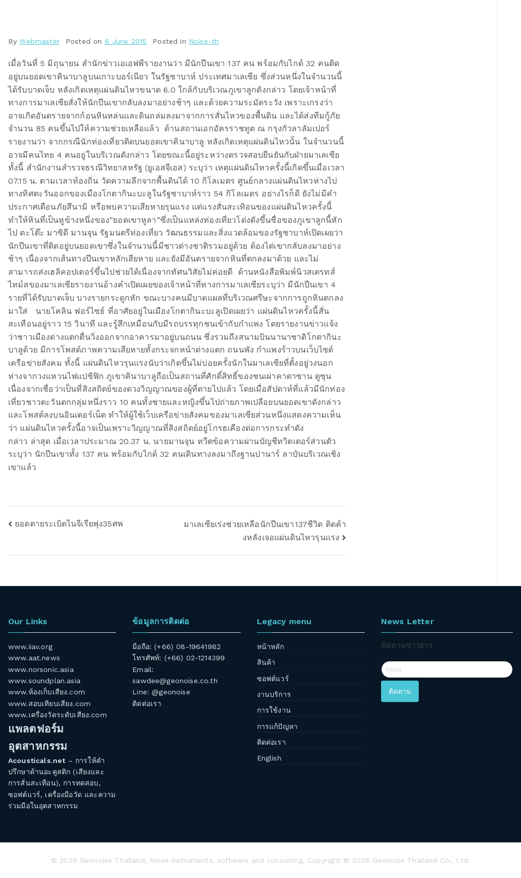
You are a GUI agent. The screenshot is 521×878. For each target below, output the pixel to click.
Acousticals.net (36, 760)
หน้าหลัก (270, 646)
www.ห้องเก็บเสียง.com (46, 692)
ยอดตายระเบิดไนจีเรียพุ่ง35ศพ (69, 524)
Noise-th (204, 41)
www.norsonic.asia (41, 669)
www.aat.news (34, 658)
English (269, 758)
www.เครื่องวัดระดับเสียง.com (57, 715)
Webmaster (39, 41)
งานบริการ (274, 694)
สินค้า (266, 662)
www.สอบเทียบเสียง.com (49, 703)
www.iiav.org (30, 646)
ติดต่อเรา (146, 703)
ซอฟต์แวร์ (273, 679)
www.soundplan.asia (44, 681)
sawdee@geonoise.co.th (174, 681)
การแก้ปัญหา (277, 726)
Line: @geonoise (161, 692)
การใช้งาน (274, 710)
